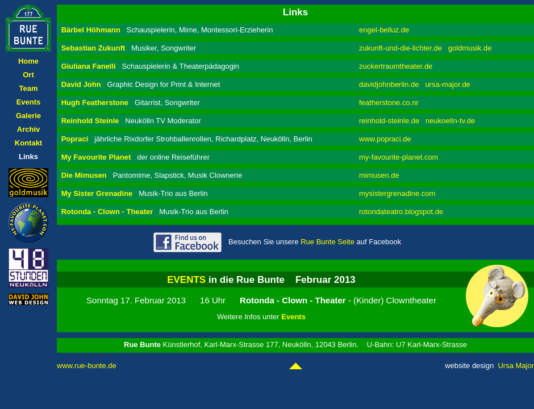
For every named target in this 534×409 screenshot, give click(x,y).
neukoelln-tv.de (450, 120)
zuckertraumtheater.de (395, 66)
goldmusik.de (470, 48)
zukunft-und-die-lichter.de (400, 48)
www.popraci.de (385, 139)
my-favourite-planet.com (398, 157)
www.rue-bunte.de (86, 365)
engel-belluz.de (384, 30)
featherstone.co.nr (389, 102)
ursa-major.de (447, 84)
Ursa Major (516, 365)
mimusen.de (379, 175)
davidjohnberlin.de (389, 84)
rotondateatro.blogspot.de (401, 211)
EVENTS (186, 279)
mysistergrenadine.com (397, 193)
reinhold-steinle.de (389, 120)
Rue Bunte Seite (327, 241)
